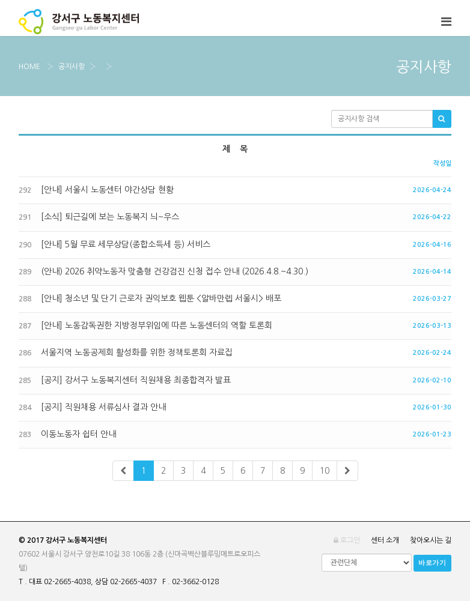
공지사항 (71, 66)
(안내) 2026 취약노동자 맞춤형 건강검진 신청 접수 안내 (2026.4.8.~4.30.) (163, 271)
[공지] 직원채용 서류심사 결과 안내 (92, 407)
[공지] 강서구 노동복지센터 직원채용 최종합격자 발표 (125, 380)
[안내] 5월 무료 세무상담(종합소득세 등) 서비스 (114, 244)
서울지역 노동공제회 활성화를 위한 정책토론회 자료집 (126, 352)
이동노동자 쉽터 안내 (67, 434)
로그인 (347, 540)
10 (324, 471)
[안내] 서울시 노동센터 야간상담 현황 (96, 190)
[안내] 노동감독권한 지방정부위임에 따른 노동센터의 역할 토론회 (145, 325)
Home (29, 66)
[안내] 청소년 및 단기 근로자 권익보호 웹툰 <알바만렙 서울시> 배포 (150, 298)
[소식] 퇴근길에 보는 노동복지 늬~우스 (99, 217)
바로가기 (432, 563)
